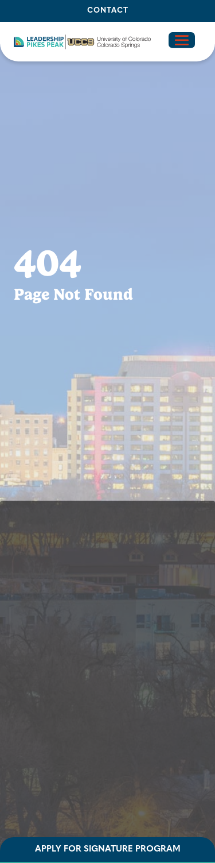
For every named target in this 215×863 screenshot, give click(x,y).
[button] (82, 42)
